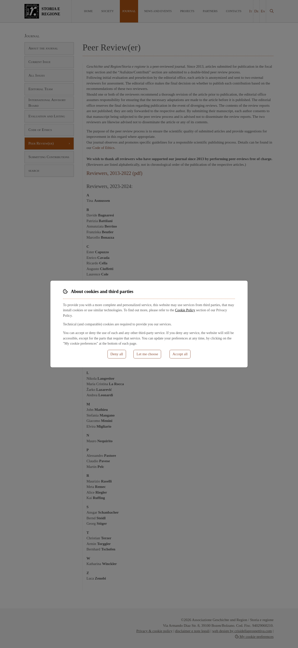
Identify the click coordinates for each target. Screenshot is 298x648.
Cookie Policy (185, 310)
